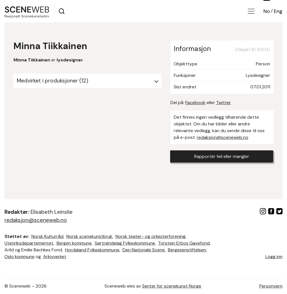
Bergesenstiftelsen (187, 250)
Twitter (223, 102)
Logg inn (274, 256)
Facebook (195, 102)
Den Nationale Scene (143, 250)
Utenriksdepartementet (29, 243)
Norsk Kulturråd (47, 236)
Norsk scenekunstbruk (89, 236)
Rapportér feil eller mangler (221, 156)
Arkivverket (54, 256)
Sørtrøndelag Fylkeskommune (125, 243)
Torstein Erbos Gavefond (184, 243)
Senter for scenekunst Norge (171, 286)
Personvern (271, 286)
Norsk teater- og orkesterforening (150, 236)
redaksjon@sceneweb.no (222, 137)
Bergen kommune (74, 243)
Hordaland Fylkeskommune (92, 250)
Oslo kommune (19, 256)
